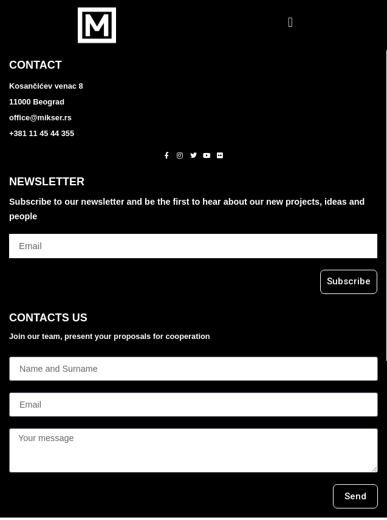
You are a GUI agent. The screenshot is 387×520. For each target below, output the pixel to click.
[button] (290, 22)
